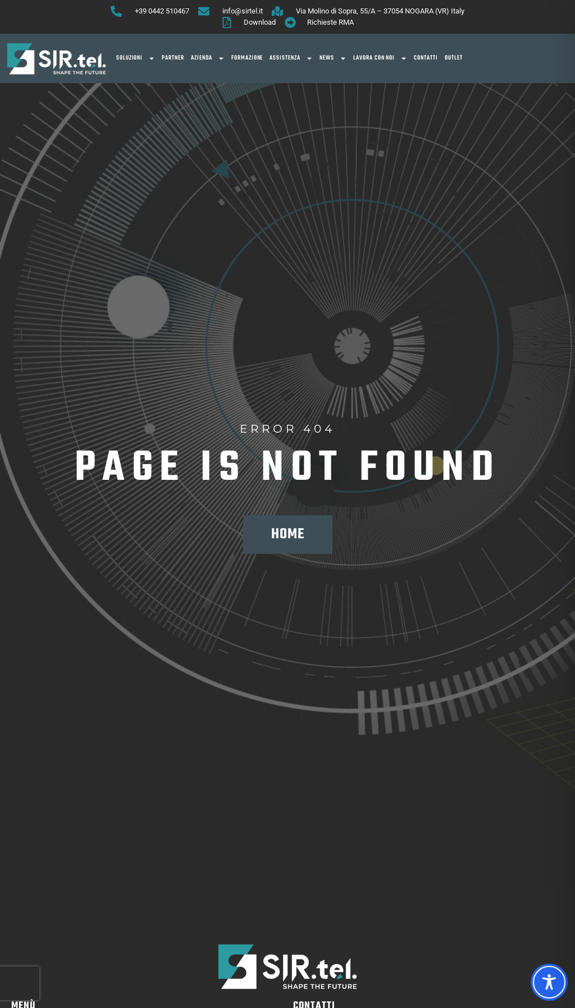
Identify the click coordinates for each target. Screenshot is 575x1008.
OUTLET (454, 58)
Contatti (426, 58)
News (333, 58)
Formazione (247, 58)
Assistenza (291, 58)
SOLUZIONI (136, 58)
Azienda (208, 58)
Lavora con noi (380, 58)
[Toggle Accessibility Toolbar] (549, 982)
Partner (173, 58)
